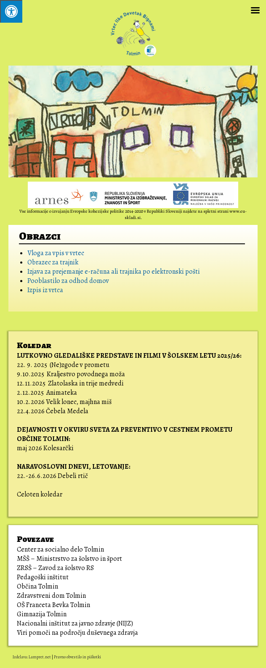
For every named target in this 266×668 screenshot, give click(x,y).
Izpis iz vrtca (45, 290)
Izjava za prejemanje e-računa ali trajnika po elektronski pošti (113, 271)
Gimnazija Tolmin (41, 614)
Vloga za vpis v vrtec (55, 253)
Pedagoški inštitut (43, 577)
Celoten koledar (39, 494)
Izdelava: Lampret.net (32, 657)
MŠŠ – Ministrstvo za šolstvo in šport (69, 558)
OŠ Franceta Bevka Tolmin (53, 605)
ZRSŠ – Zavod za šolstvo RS (55, 568)
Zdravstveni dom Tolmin (51, 595)
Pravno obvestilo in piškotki (77, 657)
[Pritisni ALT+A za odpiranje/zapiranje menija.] (11, 11)
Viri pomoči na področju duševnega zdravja (78, 632)
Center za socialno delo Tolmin (60, 549)
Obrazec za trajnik (52, 262)
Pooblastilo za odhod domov (68, 280)
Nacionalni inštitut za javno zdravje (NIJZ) (75, 623)
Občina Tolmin (37, 586)
